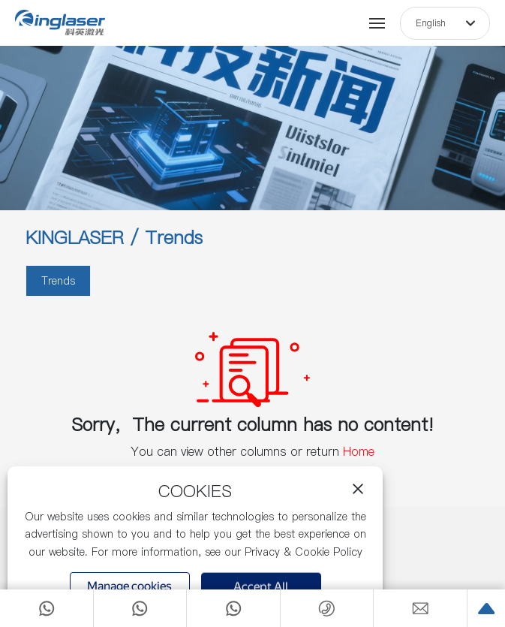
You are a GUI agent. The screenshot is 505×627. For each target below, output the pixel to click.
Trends (58, 280)
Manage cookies (129, 586)
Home (358, 451)
